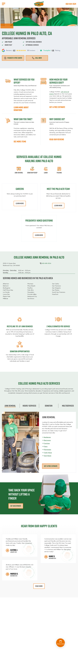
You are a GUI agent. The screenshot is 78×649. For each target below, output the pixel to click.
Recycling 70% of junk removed (20, 326)
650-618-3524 (71, 4)
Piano (45, 446)
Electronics (47, 440)
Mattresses (47, 449)
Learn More (20, 203)
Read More (39, 586)
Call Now (37, 58)
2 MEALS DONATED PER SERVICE (58, 326)
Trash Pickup (48, 453)
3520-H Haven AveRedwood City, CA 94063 (11, 264)
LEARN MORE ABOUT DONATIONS (21, 109)
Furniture (47, 443)
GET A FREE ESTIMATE (57, 107)
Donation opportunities (20, 351)
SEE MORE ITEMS (20, 141)
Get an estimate (15, 506)
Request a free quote (13, 58)
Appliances (47, 437)
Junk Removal (10, 405)
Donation (48, 405)
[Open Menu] (3, 3)
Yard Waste (47, 456)
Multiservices (68, 405)
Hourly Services (29, 405)
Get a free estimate (50, 466)
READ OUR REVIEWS (56, 139)
